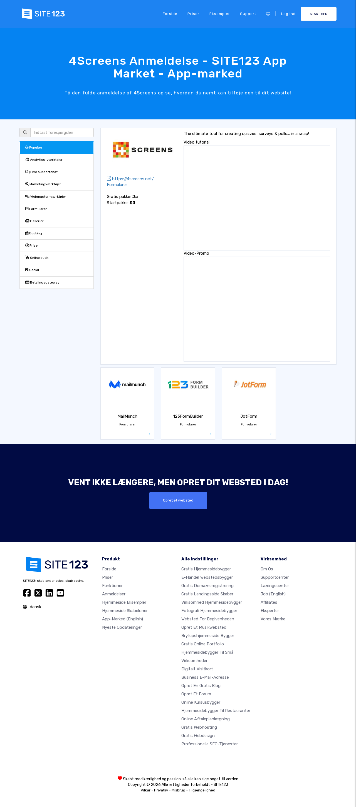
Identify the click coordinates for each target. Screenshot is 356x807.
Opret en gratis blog (201, 685)
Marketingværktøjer (43, 184)
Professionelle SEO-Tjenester (209, 743)
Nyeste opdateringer (122, 627)
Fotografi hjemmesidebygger (209, 610)
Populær (34, 147)
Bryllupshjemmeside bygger (207, 635)
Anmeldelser (113, 594)
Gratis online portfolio (202, 643)
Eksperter (270, 610)
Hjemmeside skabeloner (125, 610)
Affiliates (269, 602)
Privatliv (161, 790)
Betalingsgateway (42, 282)
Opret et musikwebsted (203, 627)
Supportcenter (275, 577)
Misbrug (178, 790)
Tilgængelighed (202, 790)
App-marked (122, 618)
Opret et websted (178, 500)
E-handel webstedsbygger (207, 577)
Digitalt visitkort (197, 668)
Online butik (36, 258)
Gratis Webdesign (198, 735)
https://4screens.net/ (130, 178)
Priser (193, 13)
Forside (170, 13)
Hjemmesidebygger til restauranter (215, 710)
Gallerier (34, 221)
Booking (33, 233)
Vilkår (145, 790)
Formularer (36, 209)
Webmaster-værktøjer (45, 197)
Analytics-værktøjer (44, 160)
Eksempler (219, 13)
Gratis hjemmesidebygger (206, 569)
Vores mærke (273, 618)
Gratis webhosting (199, 727)
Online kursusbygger (200, 702)
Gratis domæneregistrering (207, 585)
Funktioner (112, 585)
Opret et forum (196, 693)
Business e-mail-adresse (205, 677)
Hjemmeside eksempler (124, 602)
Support (248, 13)
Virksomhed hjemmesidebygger (211, 602)
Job (273, 594)
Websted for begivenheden (207, 618)
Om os (267, 569)
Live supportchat (41, 172)
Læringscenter (275, 585)
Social (32, 270)
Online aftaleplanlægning (205, 718)
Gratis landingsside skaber (207, 594)
